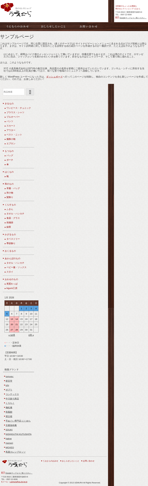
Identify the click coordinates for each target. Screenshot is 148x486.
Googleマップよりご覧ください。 (133, 18)
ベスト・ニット (14, 134)
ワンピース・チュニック (19, 108)
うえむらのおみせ (50, 461)
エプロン (11, 143)
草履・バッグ (13, 188)
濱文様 (9, 416)
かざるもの (10, 234)
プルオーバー (13, 117)
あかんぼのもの (12, 258)
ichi (7, 385)
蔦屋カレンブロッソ (16, 452)
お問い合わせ (88, 461)
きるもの (9, 103)
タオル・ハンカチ (15, 213)
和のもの (9, 184)
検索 (30, 92)
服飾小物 (11, 139)
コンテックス (12, 394)
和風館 (9, 412)
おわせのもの (11, 279)
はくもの (9, 172)
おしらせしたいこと (70, 461)
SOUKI (9, 429)
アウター (11, 130)
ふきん (10, 209)
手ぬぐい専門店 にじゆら (18, 421)
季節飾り (11, 243)
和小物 (10, 192)
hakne (9, 438)
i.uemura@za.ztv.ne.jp (18, 482)
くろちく (10, 403)
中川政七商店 (12, 398)
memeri (9, 443)
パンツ (10, 121)
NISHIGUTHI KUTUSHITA (19, 434)
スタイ (10, 271)
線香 (9, 227)
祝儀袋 (10, 222)
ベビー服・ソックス (16, 267)
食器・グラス (13, 218)
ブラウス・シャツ (15, 112)
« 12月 (11, 335)
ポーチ (10, 160)
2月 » (31, 335)
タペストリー (13, 239)
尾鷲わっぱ (12, 283)
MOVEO (10, 447)
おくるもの (10, 251)
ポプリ (9, 390)
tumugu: (10, 376)
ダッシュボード (54, 76)
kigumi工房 (12, 288)
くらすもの (10, 204)
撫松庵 (9, 407)
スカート (11, 125)
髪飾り (10, 197)
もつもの (9, 151)
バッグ (10, 155)
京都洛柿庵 (11, 425)
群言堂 (9, 381)
